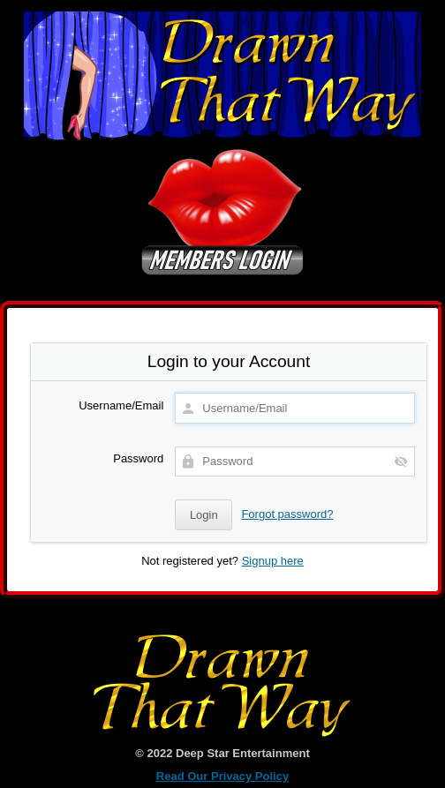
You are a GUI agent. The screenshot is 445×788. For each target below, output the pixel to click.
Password (138, 458)
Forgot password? (287, 514)
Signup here (273, 560)
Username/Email (121, 405)
